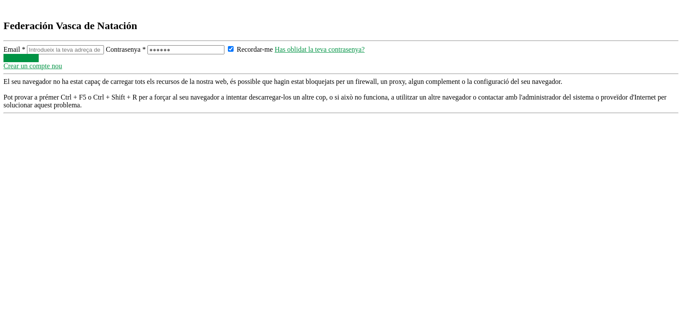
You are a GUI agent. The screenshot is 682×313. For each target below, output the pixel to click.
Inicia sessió (21, 58)
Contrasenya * (166, 49)
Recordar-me (250, 49)
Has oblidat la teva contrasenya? (319, 49)
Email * (54, 49)
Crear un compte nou (32, 66)
